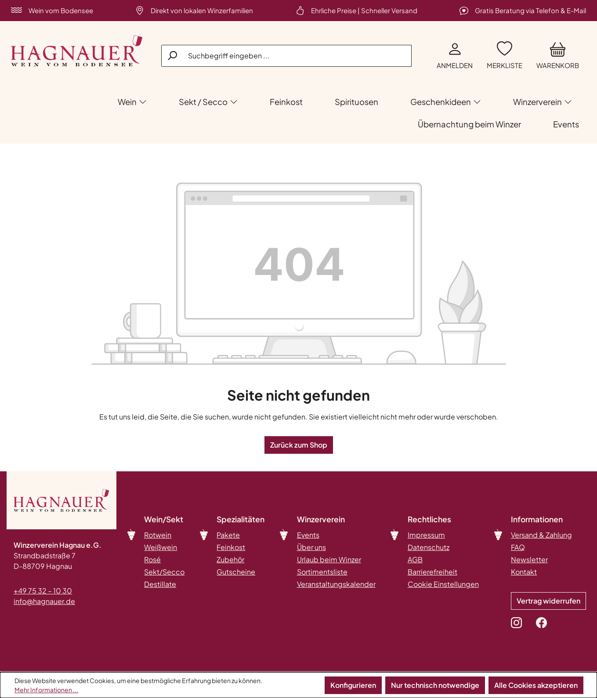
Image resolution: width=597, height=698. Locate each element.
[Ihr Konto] (455, 56)
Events (308, 534)
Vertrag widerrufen (548, 600)
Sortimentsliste (322, 571)
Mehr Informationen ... (46, 690)
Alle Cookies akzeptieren (536, 685)
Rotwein (157, 534)
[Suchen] (173, 55)
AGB (415, 559)
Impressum (426, 534)
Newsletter (529, 559)
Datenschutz (428, 547)
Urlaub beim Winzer (329, 559)
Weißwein (160, 547)
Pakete (228, 534)
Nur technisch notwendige (435, 685)
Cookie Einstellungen (443, 584)
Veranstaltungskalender (336, 584)
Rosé (152, 559)
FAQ (518, 547)
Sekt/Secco (164, 571)
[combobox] (286, 56)
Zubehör (230, 559)
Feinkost (231, 547)
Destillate (160, 584)
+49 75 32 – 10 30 (43, 590)
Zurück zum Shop (298, 444)
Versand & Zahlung (541, 534)
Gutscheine (236, 571)
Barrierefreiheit (432, 571)
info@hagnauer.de (44, 601)
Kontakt (524, 571)
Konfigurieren (353, 685)
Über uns (311, 547)
